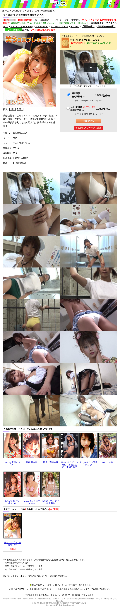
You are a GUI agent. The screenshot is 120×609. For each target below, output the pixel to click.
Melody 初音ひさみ (13, 463)
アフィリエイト (88, 595)
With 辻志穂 (107, 462)
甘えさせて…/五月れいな (88, 463)
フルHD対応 (18, 10)
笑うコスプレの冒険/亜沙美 (12, 543)
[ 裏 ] (20, 109)
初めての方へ (36, 585)
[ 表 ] (12, 109)
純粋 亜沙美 (31, 462)
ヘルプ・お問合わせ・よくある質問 (61, 585)
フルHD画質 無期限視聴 (82, 108)
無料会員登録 (85, 585)
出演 (7, 133)
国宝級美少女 (97, 23)
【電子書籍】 (88, 26)
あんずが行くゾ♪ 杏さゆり (13, 502)
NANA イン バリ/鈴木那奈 (51, 502)
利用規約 (76, 595)
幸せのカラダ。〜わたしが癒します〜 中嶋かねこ (69, 464)
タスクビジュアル (59, 26)
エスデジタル (41, 26)
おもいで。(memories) (21, 26)
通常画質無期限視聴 (78, 95)
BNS (15, 138)
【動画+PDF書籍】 (106, 26)
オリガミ (74, 26)
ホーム (5, 10)
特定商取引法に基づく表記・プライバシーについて (47, 595)
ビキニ (29, 143)
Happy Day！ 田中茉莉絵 (31, 502)
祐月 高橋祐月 (50, 462)
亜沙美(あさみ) (20, 133)
